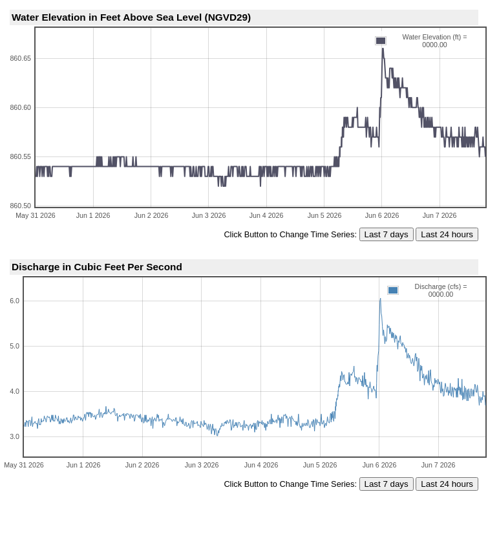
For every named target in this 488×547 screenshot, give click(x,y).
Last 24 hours (447, 234)
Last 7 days (386, 234)
